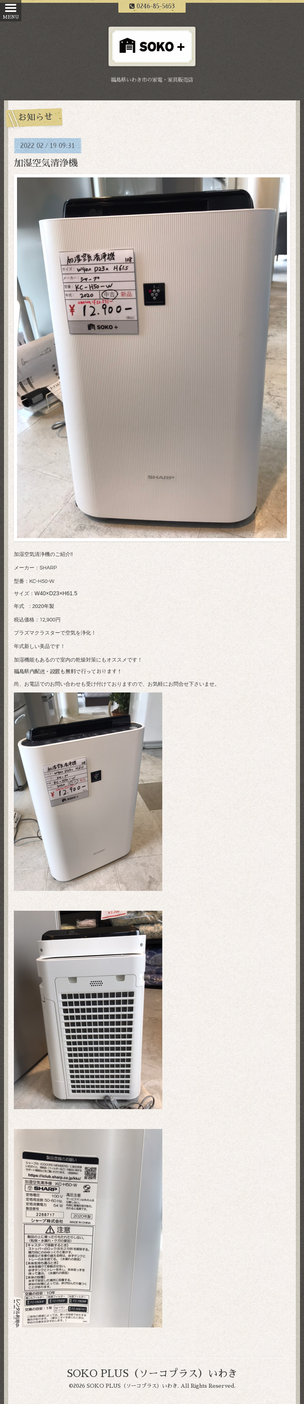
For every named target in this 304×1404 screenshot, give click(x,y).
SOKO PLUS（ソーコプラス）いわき (152, 1374)
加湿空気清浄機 (46, 163)
